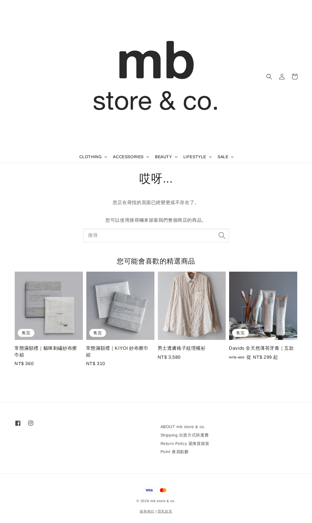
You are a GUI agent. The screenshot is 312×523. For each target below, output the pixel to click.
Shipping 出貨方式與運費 (184, 435)
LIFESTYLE (194, 156)
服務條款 (147, 511)
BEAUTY (163, 156)
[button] (269, 76)
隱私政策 (165, 511)
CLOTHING (90, 156)
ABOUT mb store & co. (183, 426)
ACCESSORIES (128, 156)
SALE (223, 156)
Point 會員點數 (174, 451)
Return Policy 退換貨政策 (184, 443)
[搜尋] (222, 235)
